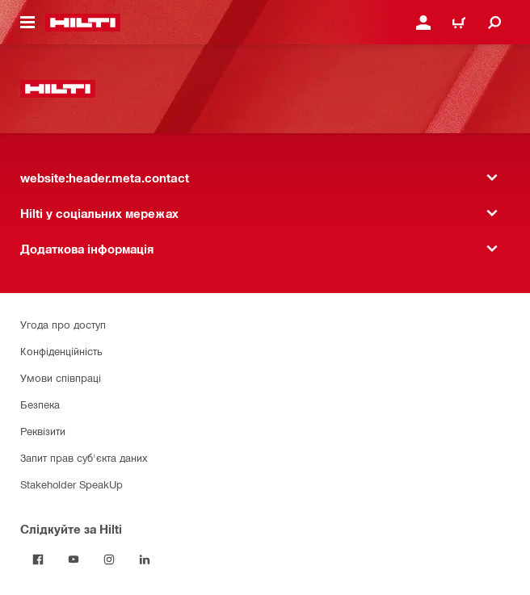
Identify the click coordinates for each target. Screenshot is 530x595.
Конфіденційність (61, 351)
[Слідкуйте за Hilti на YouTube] (73, 559)
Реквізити (42, 431)
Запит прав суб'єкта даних (83, 457)
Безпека (40, 404)
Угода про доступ (63, 324)
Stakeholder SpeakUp (71, 484)
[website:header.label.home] (82, 22)
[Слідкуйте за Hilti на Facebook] (38, 559)
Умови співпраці (60, 377)
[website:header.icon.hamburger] (27, 22)
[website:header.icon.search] (494, 22)
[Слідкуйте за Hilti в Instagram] (109, 559)
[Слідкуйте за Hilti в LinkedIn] (144, 559)
